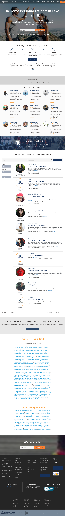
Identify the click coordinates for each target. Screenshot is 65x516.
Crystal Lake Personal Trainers (28, 353)
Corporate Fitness (32, 460)
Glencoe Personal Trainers (27, 369)
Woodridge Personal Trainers (28, 387)
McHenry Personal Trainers (23, 357)
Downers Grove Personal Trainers (34, 381)
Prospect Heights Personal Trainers (38, 352)
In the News (43, 465)
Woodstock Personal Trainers (40, 369)
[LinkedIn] (13, 486)
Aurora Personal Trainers (27, 388)
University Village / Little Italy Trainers (41, 425)
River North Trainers (39, 422)
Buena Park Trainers (20, 416)
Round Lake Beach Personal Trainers (34, 354)
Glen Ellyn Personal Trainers (24, 375)
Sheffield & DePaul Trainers (34, 417)
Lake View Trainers (29, 416)
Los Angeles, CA (27, 505)
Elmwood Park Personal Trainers (37, 376)
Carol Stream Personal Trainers (44, 370)
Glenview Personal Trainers (33, 366)
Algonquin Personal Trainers (24, 352)
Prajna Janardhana (34, 164)
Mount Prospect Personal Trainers (29, 356)
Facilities (42, 464)
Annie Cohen (32, 209)
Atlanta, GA (15, 499)
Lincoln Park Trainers (22, 419)
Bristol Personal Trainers (19, 373)
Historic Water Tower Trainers (44, 429)
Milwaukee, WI (37, 500)
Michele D (31, 298)
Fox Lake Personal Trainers (27, 362)
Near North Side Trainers (28, 422)
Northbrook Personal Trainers (20, 354)
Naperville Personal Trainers (36, 382)
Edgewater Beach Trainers (25, 413)
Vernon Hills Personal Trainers (35, 347)
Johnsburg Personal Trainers (31, 363)
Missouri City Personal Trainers (20, 398)
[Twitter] (10, 486)
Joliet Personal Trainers (43, 397)
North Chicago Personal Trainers (20, 360)
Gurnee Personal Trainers (19, 365)
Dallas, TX (26, 500)
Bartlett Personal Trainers (39, 362)
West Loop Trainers (28, 425)
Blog (29, 467)
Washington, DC (47, 505)
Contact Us (30, 465)
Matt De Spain (34, 105)
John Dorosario (34, 122)
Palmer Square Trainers (45, 415)
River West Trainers (18, 422)
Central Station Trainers (46, 426)
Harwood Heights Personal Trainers (32, 373)
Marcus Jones (32, 224)
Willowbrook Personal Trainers (24, 389)
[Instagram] (16, 486)
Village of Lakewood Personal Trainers (36, 360)
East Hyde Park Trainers (23, 429)
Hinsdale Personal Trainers (27, 385)
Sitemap (29, 473)
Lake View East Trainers (38, 416)
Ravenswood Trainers (38, 412)
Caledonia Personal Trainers (42, 395)
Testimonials (18, 467)
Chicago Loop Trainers (18, 426)
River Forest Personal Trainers (20, 379)
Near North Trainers (23, 423)
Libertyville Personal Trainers (39, 349)
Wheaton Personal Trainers (36, 375)
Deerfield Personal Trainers (35, 357)
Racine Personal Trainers (42, 394)
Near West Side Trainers (42, 423)
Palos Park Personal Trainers (42, 392)
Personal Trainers (36, 388)
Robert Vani (32, 283)
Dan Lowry (31, 268)
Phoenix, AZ (36, 506)
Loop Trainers (27, 426)
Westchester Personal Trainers (33, 379)
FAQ (28, 471)
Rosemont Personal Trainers (36, 368)
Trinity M (31, 253)
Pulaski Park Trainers (36, 420)
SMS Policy (17, 464)
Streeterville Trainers (32, 423)
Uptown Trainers (34, 413)
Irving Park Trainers (29, 412)
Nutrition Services (44, 467)
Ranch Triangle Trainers (45, 419)
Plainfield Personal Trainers (30, 394)
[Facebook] (7, 486)
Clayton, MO (26, 499)
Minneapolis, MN (37, 502)
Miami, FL (36, 499)
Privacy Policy (18, 462)
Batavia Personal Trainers (46, 379)
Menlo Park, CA (27, 506)
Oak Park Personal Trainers (23, 382)
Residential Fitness (32, 462)
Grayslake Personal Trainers (41, 353)
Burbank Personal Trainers (37, 389)
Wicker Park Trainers (23, 417)
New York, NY (37, 505)
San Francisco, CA (48, 502)
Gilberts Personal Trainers (43, 365)
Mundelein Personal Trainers (33, 346)
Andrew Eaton (54, 90)
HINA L (30, 179)
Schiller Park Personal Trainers (21, 372)
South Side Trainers (33, 429)
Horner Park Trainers (19, 412)
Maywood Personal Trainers (43, 378)
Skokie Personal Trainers (45, 372)
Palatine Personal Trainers (45, 346)
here (28, 486)
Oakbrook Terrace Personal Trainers (29, 378)
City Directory (31, 469)
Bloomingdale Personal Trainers (20, 366)
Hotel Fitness (31, 464)
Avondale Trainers (42, 413)
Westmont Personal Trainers (39, 384)
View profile (12, 102)
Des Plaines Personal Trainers (31, 365)
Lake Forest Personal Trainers (28, 359)
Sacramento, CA (47, 500)
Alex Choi (31, 238)
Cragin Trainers (17, 410)
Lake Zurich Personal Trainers (20, 346)
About (16, 460)
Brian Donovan (14, 90)
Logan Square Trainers (34, 415)
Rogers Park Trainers (36, 410)
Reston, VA (46, 499)
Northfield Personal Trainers (24, 368)
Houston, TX (26, 503)
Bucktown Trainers (25, 415)
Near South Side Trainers (29, 428)
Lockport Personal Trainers (29, 395)
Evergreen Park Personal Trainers (29, 392)
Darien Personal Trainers (40, 387)
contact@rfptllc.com (35, 487)
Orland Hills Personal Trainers (31, 397)
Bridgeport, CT (16, 505)
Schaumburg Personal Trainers (41, 359)
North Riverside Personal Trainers (25, 384)
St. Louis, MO (47, 503)
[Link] (5, 2)
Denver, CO (26, 502)
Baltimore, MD (16, 502)
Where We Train (18, 465)
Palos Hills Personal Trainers (28, 391)
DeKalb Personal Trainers (19, 397)
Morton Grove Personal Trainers (30, 370)
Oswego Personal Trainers (40, 391)
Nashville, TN (36, 503)
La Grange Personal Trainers (39, 385)
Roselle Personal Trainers (42, 363)
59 (56, 312)
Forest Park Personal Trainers (21, 381)
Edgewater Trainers (46, 410)
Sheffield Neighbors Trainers (34, 419)
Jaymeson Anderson (15, 105)
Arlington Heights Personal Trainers (25, 349)
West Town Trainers (27, 420)
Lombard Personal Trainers (33, 372)
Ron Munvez (53, 122)
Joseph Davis (13, 122)
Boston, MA (15, 503)
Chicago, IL (15, 506)
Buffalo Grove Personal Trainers (21, 347)
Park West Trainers (18, 420)
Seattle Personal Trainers (33, 398)
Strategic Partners (44, 462)
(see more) (36, 170)
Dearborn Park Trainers (35, 426)
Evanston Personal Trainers (23, 376)
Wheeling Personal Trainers (30, 350)
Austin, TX (15, 500)
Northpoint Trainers (32, 431)
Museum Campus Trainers (40, 428)
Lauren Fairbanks (34, 90)
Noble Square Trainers (45, 420)
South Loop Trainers (19, 428)
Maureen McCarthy (34, 194)
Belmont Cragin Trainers (27, 410)
